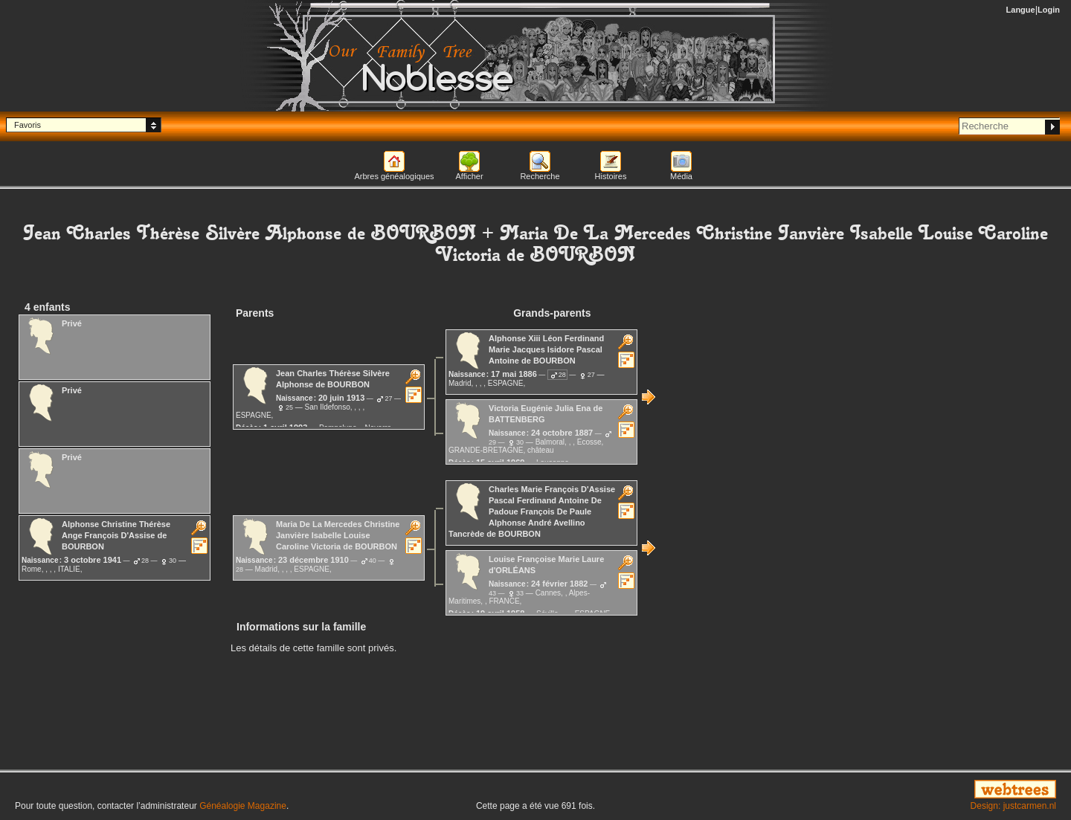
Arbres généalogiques (394, 176)
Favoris (27, 124)
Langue (1020, 9)
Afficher (469, 176)
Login (1049, 9)
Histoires (611, 176)
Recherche (539, 176)
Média (681, 176)
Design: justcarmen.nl (1013, 806)
